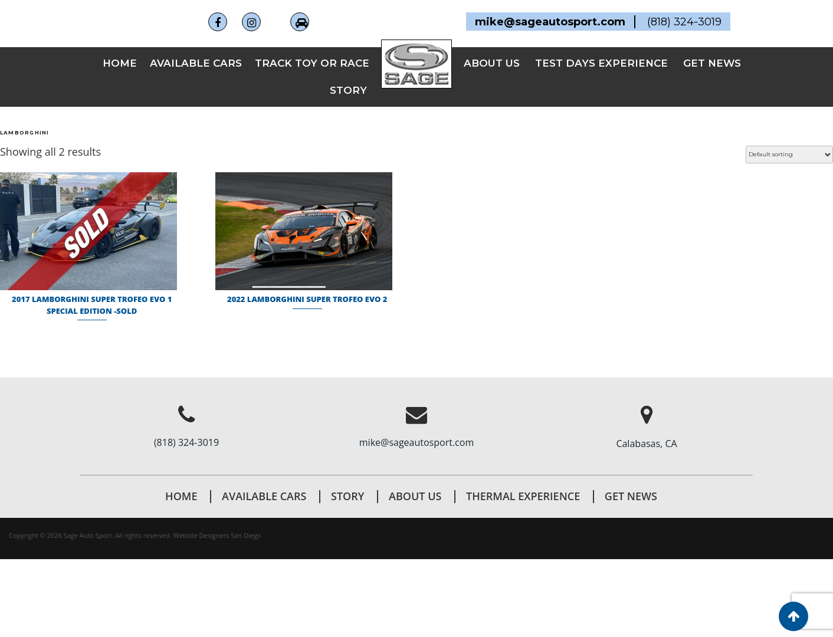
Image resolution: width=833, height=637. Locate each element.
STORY (348, 90)
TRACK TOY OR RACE (312, 63)
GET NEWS (712, 63)
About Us (415, 496)
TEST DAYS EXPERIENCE (601, 63)
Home (120, 63)
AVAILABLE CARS (196, 63)
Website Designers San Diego (217, 535)
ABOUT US (492, 63)
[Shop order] (789, 154)
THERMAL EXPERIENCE (523, 496)
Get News (631, 496)
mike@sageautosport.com (416, 442)
